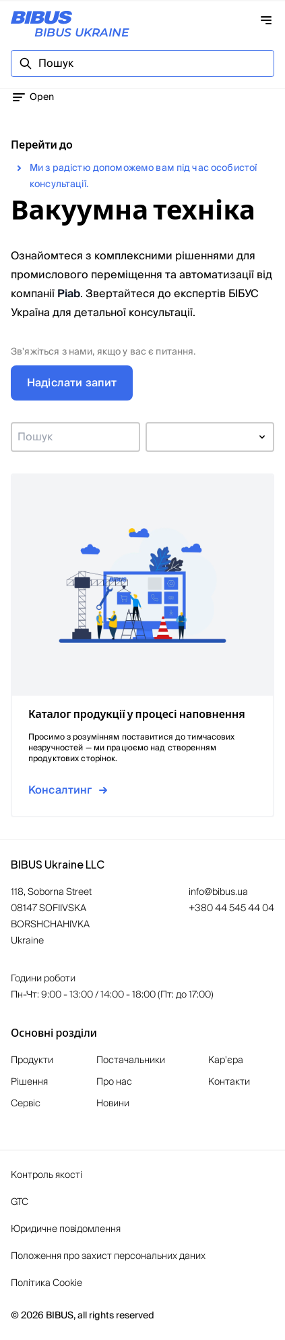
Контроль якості (46, 1175)
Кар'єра (225, 1060)
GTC (19, 1202)
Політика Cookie (46, 1283)
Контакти (229, 1082)
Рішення (29, 1082)
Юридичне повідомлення (66, 1229)
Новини (112, 1104)
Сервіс (25, 1104)
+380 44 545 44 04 (231, 908)
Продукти (32, 1060)
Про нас (114, 1082)
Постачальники (130, 1060)
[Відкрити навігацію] (266, 20)
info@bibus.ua (218, 892)
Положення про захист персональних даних (108, 1256)
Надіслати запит (72, 382)
